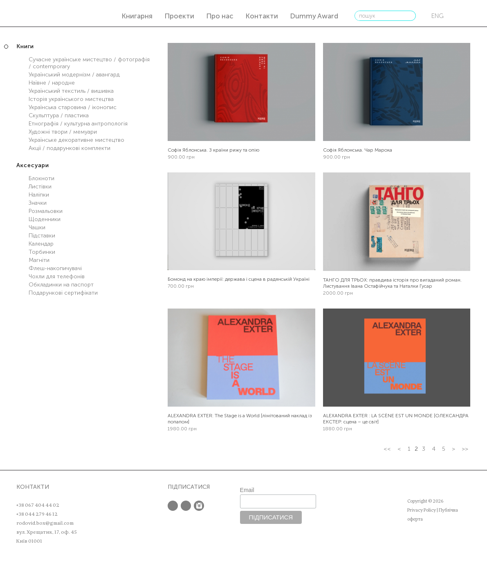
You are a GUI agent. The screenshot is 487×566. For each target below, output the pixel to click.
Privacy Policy (421, 510)
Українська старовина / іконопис (73, 107)
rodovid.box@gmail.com (45, 523)
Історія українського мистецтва (71, 99)
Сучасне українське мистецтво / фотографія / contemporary (89, 63)
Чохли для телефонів (57, 276)
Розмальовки (46, 211)
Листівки (40, 186)
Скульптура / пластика (59, 115)
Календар (41, 243)
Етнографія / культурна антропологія (78, 123)
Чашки (37, 227)
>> (465, 448)
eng (437, 16)
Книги (25, 46)
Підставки (42, 235)
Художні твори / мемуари (63, 131)
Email (247, 490)
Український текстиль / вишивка (71, 90)
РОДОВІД (36, 14)
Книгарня (137, 16)
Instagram (199, 506)
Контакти (261, 16)
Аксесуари (32, 165)
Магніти (39, 260)
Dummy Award (314, 16)
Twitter (186, 506)
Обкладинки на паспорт (61, 284)
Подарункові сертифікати (63, 292)
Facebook (173, 506)
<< (387, 448)
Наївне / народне (52, 82)
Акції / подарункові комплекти (69, 148)
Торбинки (42, 251)
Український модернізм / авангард (74, 74)
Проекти (179, 16)
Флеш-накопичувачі (55, 268)
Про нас (219, 16)
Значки (38, 202)
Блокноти (41, 178)
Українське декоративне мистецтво (76, 139)
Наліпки (39, 194)
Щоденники (45, 219)
